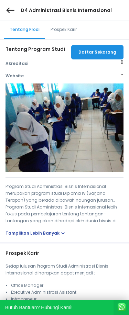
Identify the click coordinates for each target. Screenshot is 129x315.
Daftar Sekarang (97, 52)
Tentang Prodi (25, 29)
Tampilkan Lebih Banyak (36, 233)
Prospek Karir (64, 29)
